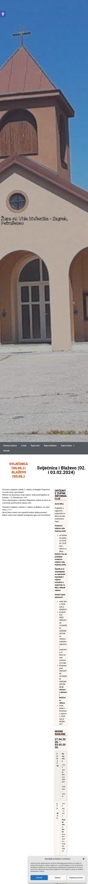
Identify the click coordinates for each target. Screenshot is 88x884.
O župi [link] (23, 446)
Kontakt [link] (6, 451)
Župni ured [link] (35, 446)
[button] (83, 859)
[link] (3, 14)
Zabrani (57, 878)
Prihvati (39, 878)
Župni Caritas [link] (68, 446)
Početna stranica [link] (10, 446)
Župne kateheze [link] (50, 446)
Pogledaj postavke (76, 878)
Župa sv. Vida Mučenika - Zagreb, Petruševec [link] (34, 221)
